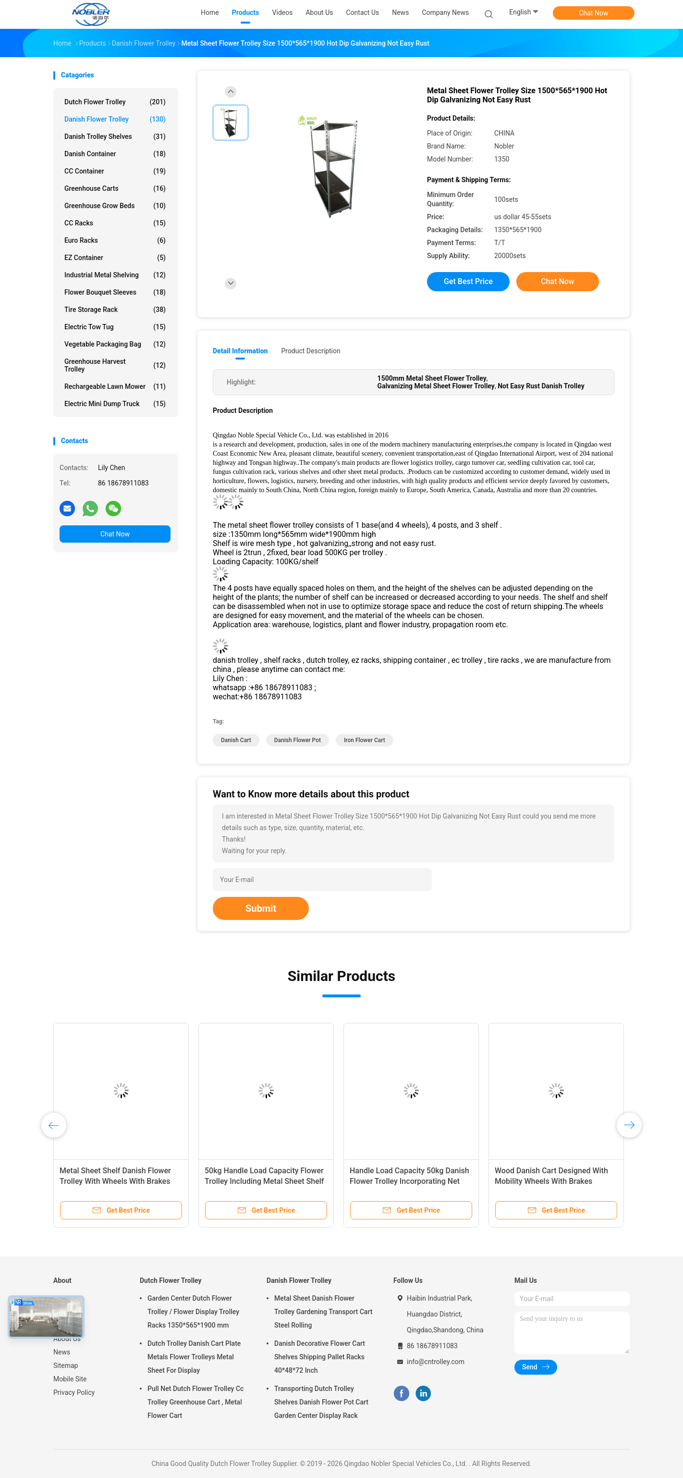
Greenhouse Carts (115, 188)
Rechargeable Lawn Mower (115, 386)
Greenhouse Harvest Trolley (115, 365)
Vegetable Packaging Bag (115, 344)
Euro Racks (115, 240)
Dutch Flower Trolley (115, 102)
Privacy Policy (74, 1392)
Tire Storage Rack (115, 309)
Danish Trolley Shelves (115, 136)
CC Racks (115, 223)
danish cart (236, 740)
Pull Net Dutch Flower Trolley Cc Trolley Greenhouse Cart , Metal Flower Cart (195, 1402)
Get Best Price (468, 281)
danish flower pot (297, 740)
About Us (67, 1338)
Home (62, 1298)
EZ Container (115, 257)
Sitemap (65, 1365)
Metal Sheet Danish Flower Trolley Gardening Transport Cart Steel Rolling (323, 1311)
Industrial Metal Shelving (115, 275)
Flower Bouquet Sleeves (115, 292)
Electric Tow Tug (115, 327)
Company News (445, 12)
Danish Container (115, 154)
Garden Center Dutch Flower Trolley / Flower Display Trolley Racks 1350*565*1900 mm (193, 1311)
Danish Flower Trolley (115, 119)
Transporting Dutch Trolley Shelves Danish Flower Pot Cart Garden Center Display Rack (321, 1402)
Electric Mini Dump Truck (115, 404)
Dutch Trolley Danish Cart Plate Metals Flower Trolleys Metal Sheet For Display (194, 1357)
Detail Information (240, 351)
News (61, 1352)
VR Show (66, 1325)
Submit (260, 908)
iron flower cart (364, 740)
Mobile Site (70, 1379)
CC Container (115, 171)
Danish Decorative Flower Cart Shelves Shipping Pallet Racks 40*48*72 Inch (319, 1357)
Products (66, 1312)
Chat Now (594, 13)
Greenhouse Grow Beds (115, 206)
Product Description (310, 351)
